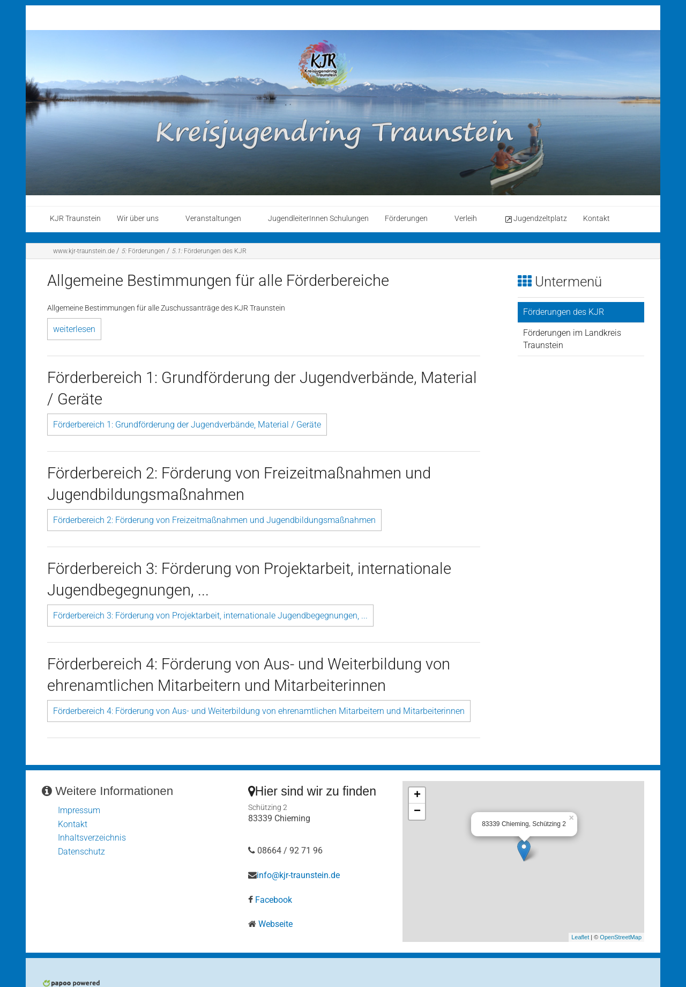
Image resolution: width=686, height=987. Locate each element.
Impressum (79, 810)
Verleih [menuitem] (465, 218)
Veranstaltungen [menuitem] (213, 218)
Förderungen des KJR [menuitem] (563, 312)
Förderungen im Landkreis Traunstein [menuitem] (572, 339)
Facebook (273, 900)
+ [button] (417, 795)
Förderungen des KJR (209, 251)
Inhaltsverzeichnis (92, 838)
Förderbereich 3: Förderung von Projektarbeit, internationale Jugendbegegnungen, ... (210, 615)
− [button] (417, 812)
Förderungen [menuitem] (406, 218)
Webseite (275, 924)
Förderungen (143, 251)
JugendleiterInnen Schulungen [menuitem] (318, 218)
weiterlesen (74, 329)
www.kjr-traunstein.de (84, 251)
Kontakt (72, 824)
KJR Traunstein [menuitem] (75, 218)
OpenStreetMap (621, 937)
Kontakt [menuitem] (596, 218)
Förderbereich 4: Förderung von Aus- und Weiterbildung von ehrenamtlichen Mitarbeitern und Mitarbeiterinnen (259, 711)
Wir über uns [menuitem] (138, 218)
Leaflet (580, 937)
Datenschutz (81, 851)
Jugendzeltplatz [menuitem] (535, 219)
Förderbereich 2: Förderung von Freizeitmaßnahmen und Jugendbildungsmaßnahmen (214, 520)
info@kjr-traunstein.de (298, 875)
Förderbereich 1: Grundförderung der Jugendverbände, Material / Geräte (187, 424)
